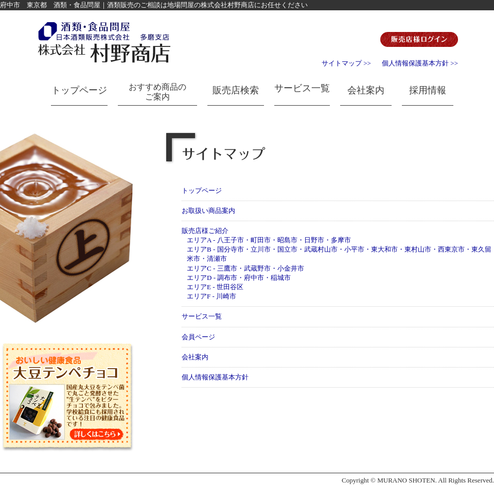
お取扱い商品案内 (208, 210)
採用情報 (427, 90)
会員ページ (198, 337)
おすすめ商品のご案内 (157, 91)
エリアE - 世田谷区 (215, 287)
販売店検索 (236, 90)
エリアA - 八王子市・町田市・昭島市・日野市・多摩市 (269, 240)
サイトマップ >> (346, 63)
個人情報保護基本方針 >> (420, 63)
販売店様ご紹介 (205, 231)
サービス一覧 (302, 88)
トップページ (79, 90)
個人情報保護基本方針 (215, 377)
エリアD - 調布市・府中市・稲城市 (239, 277)
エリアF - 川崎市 (211, 296)
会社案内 (365, 90)
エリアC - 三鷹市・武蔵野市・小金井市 (245, 268)
